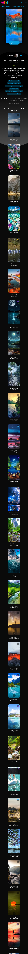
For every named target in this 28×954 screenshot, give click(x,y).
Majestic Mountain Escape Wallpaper (14, 886)
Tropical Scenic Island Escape (14, 731)
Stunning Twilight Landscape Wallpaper (14, 451)
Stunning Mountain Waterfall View (14, 575)
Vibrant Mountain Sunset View (14, 669)
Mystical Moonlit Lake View (14, 389)
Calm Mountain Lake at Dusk (14, 140)
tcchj (18, 55)
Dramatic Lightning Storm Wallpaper (14, 513)
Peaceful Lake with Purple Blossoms (14, 855)
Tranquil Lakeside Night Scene (14, 482)
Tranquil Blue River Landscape (14, 700)
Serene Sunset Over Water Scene (14, 918)
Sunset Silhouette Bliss (14, 948)
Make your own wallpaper (14, 83)
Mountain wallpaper (18, 6)
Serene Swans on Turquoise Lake (14, 793)
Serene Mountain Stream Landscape (14, 606)
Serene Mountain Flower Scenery (14, 171)
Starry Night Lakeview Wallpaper (14, 637)
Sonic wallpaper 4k (14, 88)
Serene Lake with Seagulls (14, 264)
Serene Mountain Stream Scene (14, 762)
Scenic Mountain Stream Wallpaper (14, 544)
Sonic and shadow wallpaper (14, 93)
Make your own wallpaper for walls (14, 91)
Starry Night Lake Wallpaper (14, 357)
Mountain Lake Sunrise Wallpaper (14, 202)
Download (14, 43)
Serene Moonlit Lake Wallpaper (14, 326)
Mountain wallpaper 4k (14, 80)
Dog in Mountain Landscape (14, 824)
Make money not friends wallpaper (14, 86)
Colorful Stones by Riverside (14, 233)
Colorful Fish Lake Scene (14, 295)
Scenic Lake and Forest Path (14, 420)
